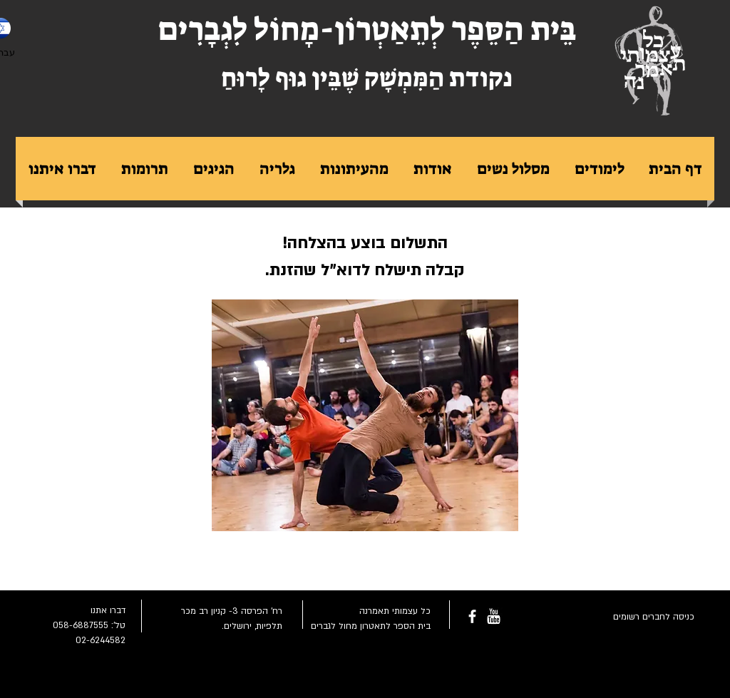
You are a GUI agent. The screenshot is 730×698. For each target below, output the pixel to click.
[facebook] (472, 616)
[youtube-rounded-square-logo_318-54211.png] (494, 616)
